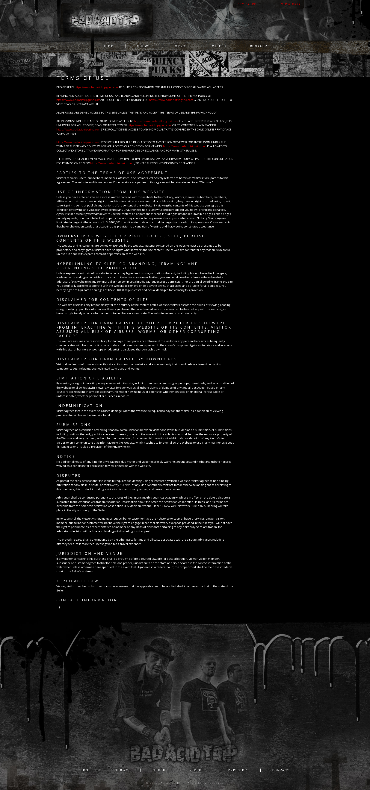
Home (108, 46)
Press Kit (238, 770)
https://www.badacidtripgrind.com (97, 87)
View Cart (291, 4)
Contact (258, 46)
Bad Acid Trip (171, 782)
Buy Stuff (247, 4)
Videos (219, 46)
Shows (144, 46)
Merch (181, 46)
